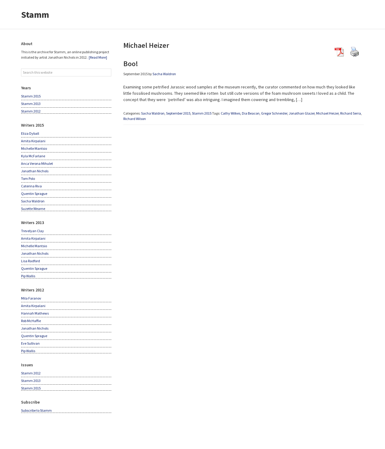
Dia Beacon (251, 113)
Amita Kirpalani (33, 141)
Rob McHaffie (31, 320)
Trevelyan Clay (32, 231)
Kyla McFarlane (33, 156)
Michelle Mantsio (34, 148)
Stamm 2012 (31, 111)
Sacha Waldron (153, 113)
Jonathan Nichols (34, 171)
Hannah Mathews (35, 313)
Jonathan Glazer (302, 113)
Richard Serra (350, 113)
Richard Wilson (134, 118)
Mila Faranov (31, 298)
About (26, 43)
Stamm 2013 (31, 103)
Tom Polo (28, 178)
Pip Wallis (28, 276)
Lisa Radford (30, 261)
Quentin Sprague (34, 193)
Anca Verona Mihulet (37, 163)
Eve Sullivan (30, 343)
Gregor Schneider (274, 113)
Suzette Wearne (33, 208)
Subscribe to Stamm (36, 410)
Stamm (35, 14)
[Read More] (98, 57)
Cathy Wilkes (230, 113)
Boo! (130, 63)
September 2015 (178, 113)
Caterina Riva (31, 186)
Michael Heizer (327, 113)
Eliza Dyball (30, 133)
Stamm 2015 (201, 113)
